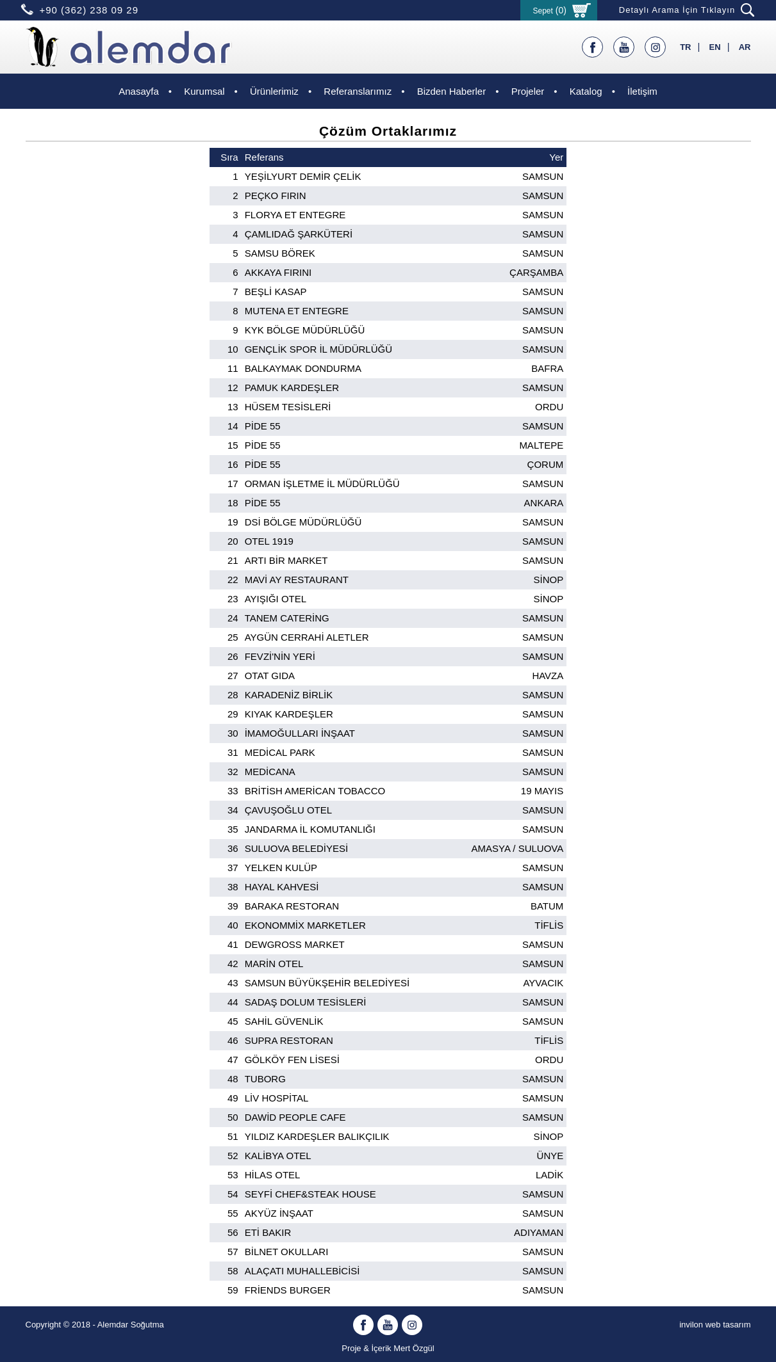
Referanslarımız (358, 91)
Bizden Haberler (451, 91)
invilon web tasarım (714, 1324)
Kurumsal (204, 91)
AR (745, 47)
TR (685, 47)
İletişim (642, 91)
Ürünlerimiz (274, 91)
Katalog (586, 91)
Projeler (528, 91)
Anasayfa (139, 91)
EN (715, 47)
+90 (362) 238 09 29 (89, 9)
